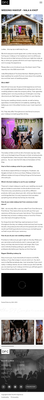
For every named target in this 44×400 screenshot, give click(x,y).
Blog (19, 373)
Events (20, 365)
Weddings (6, 365)
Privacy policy (14, 397)
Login (20, 377)
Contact (5, 377)
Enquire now (30, 386)
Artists (21, 369)
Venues (4, 373)
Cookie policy (5, 397)
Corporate (6, 369)
